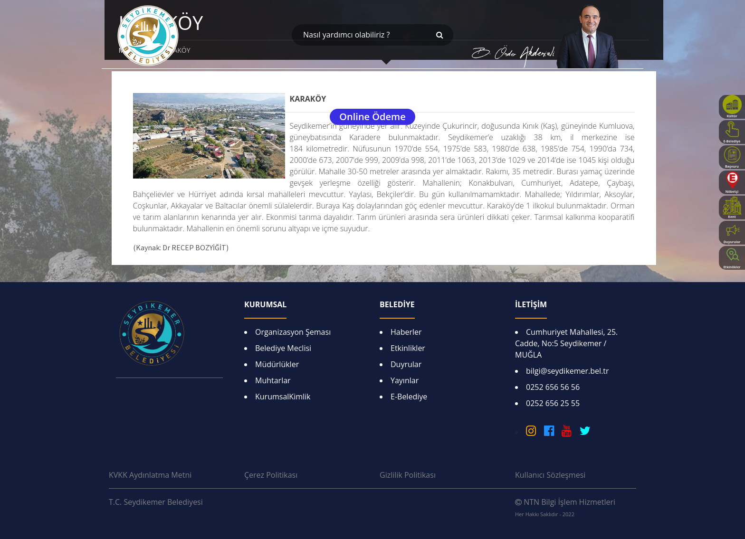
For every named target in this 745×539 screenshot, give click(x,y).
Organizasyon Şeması (293, 332)
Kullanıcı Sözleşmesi (550, 475)
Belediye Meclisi (283, 348)
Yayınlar (405, 380)
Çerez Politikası (270, 475)
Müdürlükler (277, 364)
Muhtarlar (273, 380)
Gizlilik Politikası (408, 475)
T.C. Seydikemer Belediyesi (156, 502)
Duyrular (406, 364)
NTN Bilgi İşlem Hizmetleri (565, 507)
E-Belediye (409, 396)
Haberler (406, 332)
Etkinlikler (408, 348)
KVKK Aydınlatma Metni (150, 475)
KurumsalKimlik (282, 396)
